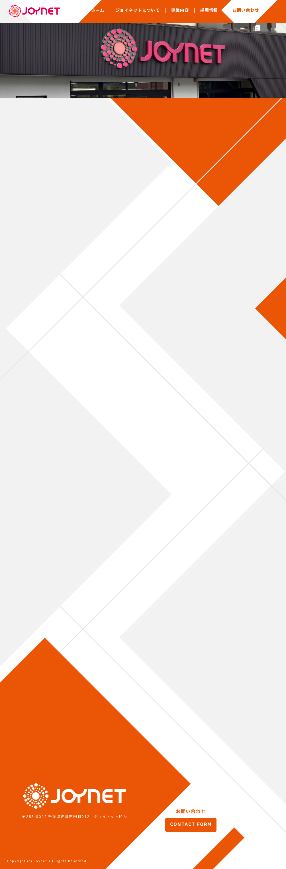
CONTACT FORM (191, 825)
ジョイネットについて (138, 10)
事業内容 (180, 10)
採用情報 (209, 10)
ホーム (97, 10)
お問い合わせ (245, 10)
